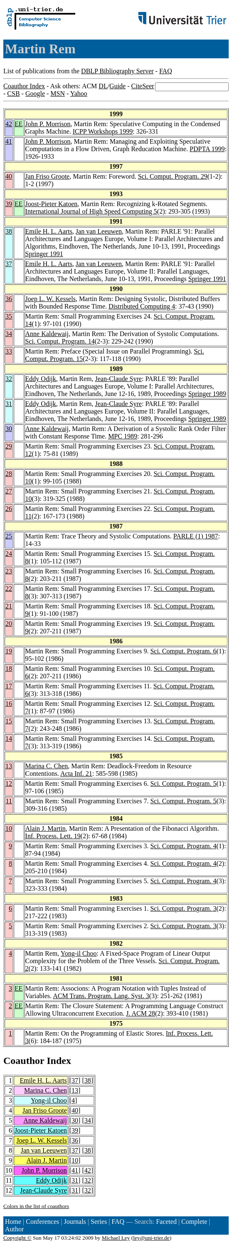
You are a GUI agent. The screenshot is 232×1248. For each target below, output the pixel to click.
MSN (57, 93)
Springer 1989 (207, 393)
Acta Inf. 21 (76, 773)
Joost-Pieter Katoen (51, 203)
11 (9, 801)
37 (8, 263)
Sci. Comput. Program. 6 (183, 651)
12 (8, 783)
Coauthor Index (24, 86)
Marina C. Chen (46, 766)
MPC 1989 (122, 436)
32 (8, 378)
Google (35, 93)
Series (99, 1221)
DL (103, 86)
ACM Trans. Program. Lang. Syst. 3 (101, 995)
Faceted (166, 1221)
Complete (194, 1221)
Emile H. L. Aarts (48, 231)
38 (8, 231)
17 (8, 686)
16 (8, 703)
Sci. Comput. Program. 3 (183, 908)
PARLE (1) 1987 (195, 536)
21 (8, 606)
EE (19, 123)
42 (8, 123)
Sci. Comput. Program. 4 (183, 845)
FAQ (165, 71)
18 (8, 668)
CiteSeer (142, 86)
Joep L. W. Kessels (50, 298)
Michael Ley (116, 1238)
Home (13, 1221)
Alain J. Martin (45, 828)
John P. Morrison (48, 123)
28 (8, 473)
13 (8, 766)
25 (8, 536)
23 (8, 571)
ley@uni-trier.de (151, 1238)
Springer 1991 (44, 253)
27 (8, 491)
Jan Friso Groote (47, 176)
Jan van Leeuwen (99, 231)
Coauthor (23, 1060)
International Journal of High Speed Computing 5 (91, 211)
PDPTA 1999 (207, 148)
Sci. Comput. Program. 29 (172, 176)
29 (8, 446)
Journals (75, 1221)
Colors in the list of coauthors (36, 1206)
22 (8, 588)
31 (8, 403)
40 (8, 176)
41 (8, 141)
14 (8, 738)
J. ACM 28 (140, 1013)
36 (8, 298)
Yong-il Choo (79, 953)
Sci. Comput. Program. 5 (183, 783)
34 (8, 333)
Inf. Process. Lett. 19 (53, 835)
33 (8, 351)
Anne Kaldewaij (47, 333)
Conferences (42, 1221)
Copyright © (17, 1238)
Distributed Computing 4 (142, 306)
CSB (13, 93)
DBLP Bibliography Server (117, 71)
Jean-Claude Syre (118, 378)
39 (8, 203)
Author (14, 1229)
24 (8, 553)
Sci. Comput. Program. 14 (60, 341)
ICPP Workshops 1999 (103, 131)
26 (8, 508)
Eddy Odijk (40, 378)
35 (8, 316)
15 (8, 721)
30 (8, 428)
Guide (117, 86)
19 (8, 651)
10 (8, 828)
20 (8, 623)
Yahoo (78, 93)
